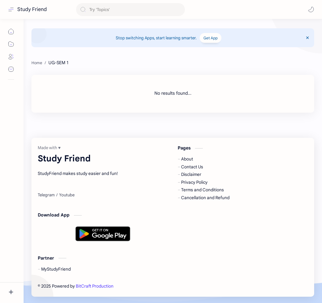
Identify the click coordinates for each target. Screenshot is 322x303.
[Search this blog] (130, 9)
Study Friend (32, 9)
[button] (311, 9)
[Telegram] (46, 195)
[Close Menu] (307, 38)
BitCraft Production (95, 286)
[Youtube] (67, 195)
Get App (210, 38)
